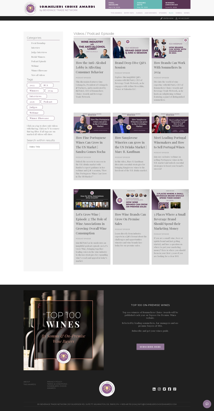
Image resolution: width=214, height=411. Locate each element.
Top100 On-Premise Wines (162, 315)
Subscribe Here (150, 346)
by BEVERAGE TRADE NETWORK (59, 10)
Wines (186, 13)
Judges (139, 13)
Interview (35, 47)
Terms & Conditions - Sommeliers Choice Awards (57, 386)
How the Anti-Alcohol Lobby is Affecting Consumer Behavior (91, 67)
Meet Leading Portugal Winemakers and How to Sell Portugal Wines (170, 142)
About (27, 382)
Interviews (37, 96)
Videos (179, 13)
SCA (47, 85)
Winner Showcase (39, 70)
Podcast (49, 101)
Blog (171, 13)
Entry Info (129, 13)
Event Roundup (38, 43)
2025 (33, 101)
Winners (35, 90)
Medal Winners (38, 56)
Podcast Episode (38, 61)
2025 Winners (151, 13)
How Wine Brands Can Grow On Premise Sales (130, 219)
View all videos (38, 75)
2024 (51, 90)
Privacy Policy (54, 382)
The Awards (116, 13)
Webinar (35, 65)
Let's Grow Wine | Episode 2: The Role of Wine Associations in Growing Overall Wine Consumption (91, 223)
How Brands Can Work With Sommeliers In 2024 (169, 67)
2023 (33, 85)
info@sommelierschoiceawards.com (157, 404)
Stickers (163, 13)
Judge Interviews (39, 52)
